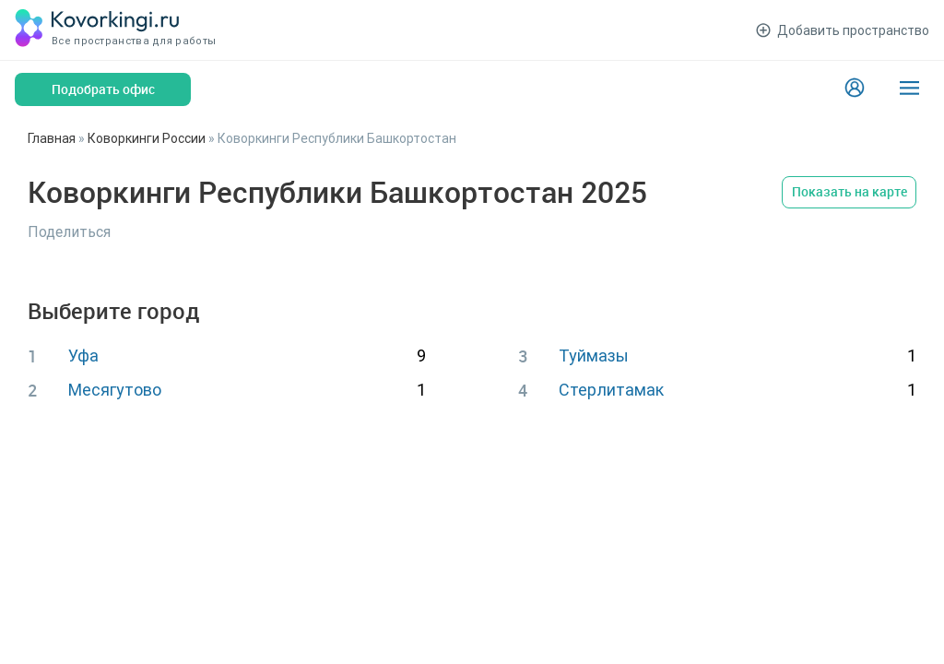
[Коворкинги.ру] (98, 30)
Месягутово (114, 389)
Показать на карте (849, 191)
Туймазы (594, 355)
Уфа (83, 355)
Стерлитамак (611, 389)
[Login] (855, 89)
